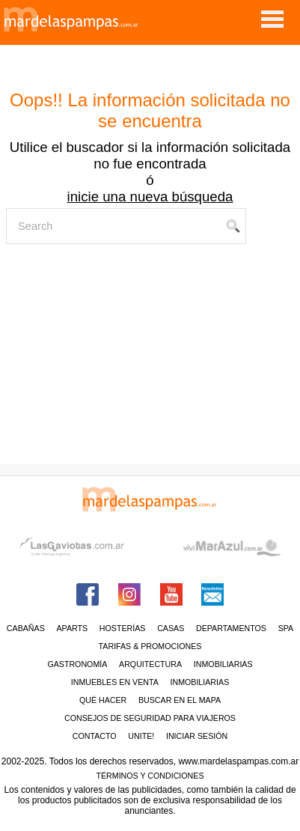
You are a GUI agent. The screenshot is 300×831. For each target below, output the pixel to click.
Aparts (72, 628)
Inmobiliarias (223, 664)
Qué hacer (102, 699)
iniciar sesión (196, 735)
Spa (286, 628)
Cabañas (26, 628)
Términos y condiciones (149, 775)
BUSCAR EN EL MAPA (179, 699)
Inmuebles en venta (115, 682)
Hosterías (123, 628)
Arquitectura (150, 664)
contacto (95, 735)
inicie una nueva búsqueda (150, 196)
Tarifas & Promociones (150, 646)
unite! (141, 735)
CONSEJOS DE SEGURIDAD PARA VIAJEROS (150, 717)
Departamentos (231, 628)
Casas (170, 628)
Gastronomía (77, 664)
